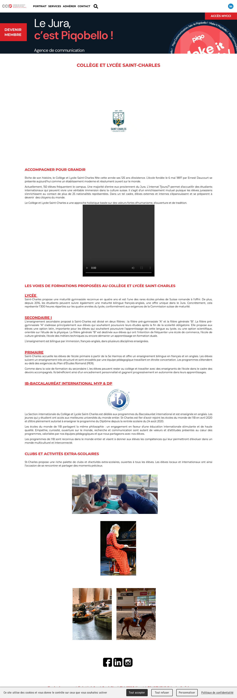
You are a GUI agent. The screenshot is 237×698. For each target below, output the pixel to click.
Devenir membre (12, 32)
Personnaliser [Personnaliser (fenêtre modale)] (187, 692)
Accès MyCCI (221, 16)
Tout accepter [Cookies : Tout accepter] (137, 692)
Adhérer (69, 6)
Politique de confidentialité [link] (217, 692)
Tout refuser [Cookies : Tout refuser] (162, 692)
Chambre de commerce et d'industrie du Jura (14, 6)
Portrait (39, 6)
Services (54, 6)
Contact (84, 6)
